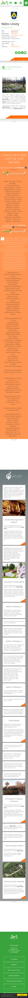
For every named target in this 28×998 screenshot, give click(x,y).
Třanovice (16, 219)
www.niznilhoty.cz (15, 46)
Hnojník (7, 193)
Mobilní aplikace (14, 975)
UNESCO (4, 242)
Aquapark (23, 239)
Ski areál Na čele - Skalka (12, 346)
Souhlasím (22, 994)
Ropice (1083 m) (13, 338)
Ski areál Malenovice (13, 302)
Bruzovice (12, 181)
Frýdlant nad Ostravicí (12, 191)
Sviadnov (9, 219)
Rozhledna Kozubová (13, 428)
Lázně (12, 261)
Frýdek (18, 187)
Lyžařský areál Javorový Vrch (13, 353)
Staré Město (17, 217)
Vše (3, 239)
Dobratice (12, 183)
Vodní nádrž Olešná (12, 294)
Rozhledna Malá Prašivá (13, 278)
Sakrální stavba (20, 268)
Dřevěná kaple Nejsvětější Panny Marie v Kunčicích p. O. (13, 372)
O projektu (14, 959)
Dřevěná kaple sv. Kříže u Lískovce (12, 313)
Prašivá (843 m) (12, 282)
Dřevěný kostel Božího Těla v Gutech (13, 335)
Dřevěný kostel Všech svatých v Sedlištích (13, 305)
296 (12, 43)
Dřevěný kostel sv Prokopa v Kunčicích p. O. (13, 379)
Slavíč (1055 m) (12, 358)
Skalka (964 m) (12, 360)
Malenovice (15, 203)
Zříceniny (20, 253)
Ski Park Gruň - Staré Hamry (13, 403)
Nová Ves (9, 209)
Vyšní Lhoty (16, 221)
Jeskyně (6, 261)
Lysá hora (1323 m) (12, 326)
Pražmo (14, 211)
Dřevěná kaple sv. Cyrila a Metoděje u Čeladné (12, 391)
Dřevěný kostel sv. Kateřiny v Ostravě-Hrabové (13, 409)
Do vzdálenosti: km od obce (12, 167)
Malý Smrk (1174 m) (13, 382)
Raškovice (10, 213)
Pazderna (7, 211)
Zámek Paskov (12, 348)
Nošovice (16, 207)
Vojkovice (8, 221)
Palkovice (16, 209)
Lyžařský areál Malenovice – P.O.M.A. (13, 319)
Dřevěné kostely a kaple (10, 257)
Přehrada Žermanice (12, 288)
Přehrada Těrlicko (12, 350)
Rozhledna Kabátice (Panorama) (12, 329)
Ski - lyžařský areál (14, 242)
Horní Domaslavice (12, 195)
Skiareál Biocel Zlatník (13, 344)
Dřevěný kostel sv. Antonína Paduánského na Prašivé (13, 274)
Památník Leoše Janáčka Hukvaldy (13, 363)
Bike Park (6, 264)
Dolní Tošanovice (9, 187)
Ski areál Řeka (13, 322)
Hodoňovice (15, 193)
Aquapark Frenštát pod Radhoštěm (13, 435)
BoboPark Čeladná (12, 388)
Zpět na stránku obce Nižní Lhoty (20, 117)
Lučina (8, 203)
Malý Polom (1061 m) (12, 432)
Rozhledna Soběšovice (13, 308)
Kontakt (14, 986)
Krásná (19, 199)
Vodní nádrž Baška (12, 280)
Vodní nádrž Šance (13, 418)
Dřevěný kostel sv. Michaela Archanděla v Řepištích (13, 341)
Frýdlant (18, 189)
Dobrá (19, 181)
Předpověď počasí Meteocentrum (15, 992)
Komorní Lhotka (10, 199)
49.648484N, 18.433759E (17, 35)
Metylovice (9, 205)
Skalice (15, 215)
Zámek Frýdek (12, 284)
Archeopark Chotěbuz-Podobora (12, 425)
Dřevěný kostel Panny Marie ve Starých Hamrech (13, 415)
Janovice (19, 197)
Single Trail (14, 264)
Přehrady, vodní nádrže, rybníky (14, 246)
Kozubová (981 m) (12, 430)
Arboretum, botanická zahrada (10, 250)
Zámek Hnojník (12, 296)
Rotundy (21, 257)
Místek (16, 205)
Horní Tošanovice (9, 197)
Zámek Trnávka (12, 420)
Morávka (9, 207)
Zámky (13, 253)
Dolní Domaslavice (12, 185)
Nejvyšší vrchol (20, 261)
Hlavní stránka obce (22, 59)
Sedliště (9, 215)
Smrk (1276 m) (12, 386)
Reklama (14, 964)
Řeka (16, 213)
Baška (6, 181)
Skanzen (24, 242)
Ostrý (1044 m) (13, 400)
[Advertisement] (14, 137)
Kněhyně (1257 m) (12, 422)
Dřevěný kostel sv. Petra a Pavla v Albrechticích (13, 397)
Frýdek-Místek (14, 33)
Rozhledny (23, 250)
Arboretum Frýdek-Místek (12, 286)
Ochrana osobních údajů (14, 981)
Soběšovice (7, 217)
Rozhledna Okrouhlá (13, 332)
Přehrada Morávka (12, 324)
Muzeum (22, 264)
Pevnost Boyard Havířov (12, 384)
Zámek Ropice (13, 356)
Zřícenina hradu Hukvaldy (13, 366)
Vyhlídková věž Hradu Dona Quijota (13, 291)
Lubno (20, 201)
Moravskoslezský (15, 30)
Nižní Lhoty (10, 24)
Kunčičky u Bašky (10, 201)
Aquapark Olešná (12, 310)
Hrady (7, 253)
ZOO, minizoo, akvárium (12, 239)
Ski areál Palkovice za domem (13, 299)
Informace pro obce (14, 970)
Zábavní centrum (8, 268)
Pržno (20, 211)
